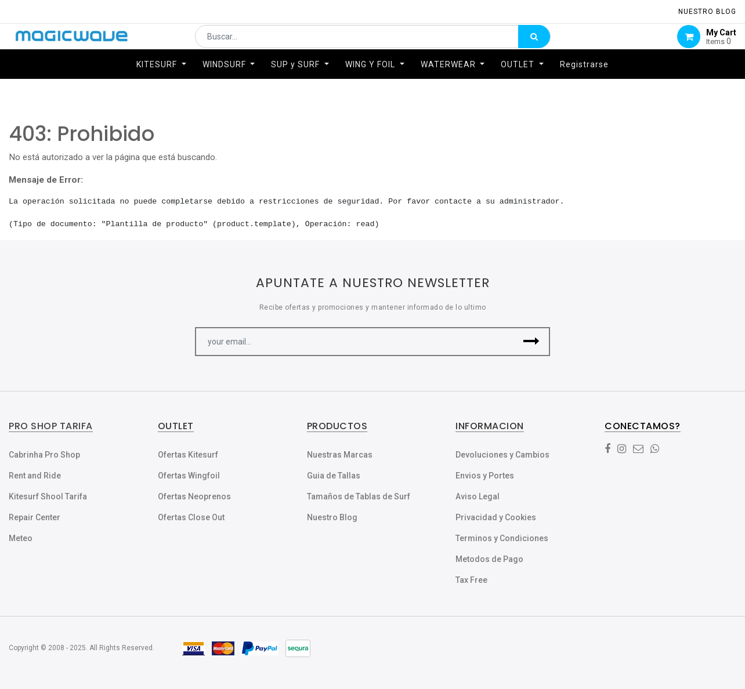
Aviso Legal (477, 496)
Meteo (20, 538)
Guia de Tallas (333, 475)
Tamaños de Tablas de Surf (358, 496)
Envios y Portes (484, 475)
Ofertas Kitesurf (188, 454)
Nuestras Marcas (339, 454)
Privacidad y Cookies (495, 517)
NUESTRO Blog (707, 12)
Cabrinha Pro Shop (44, 454)
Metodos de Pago (489, 559)
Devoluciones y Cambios (502, 454)
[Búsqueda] (534, 44)
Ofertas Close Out (191, 517)
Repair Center (34, 517)
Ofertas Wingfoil (189, 475)
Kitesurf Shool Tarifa (48, 496)
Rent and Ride (35, 475)
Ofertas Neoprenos (194, 496)
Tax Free (471, 580)
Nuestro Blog (332, 517)
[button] (531, 341)
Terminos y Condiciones (501, 538)
